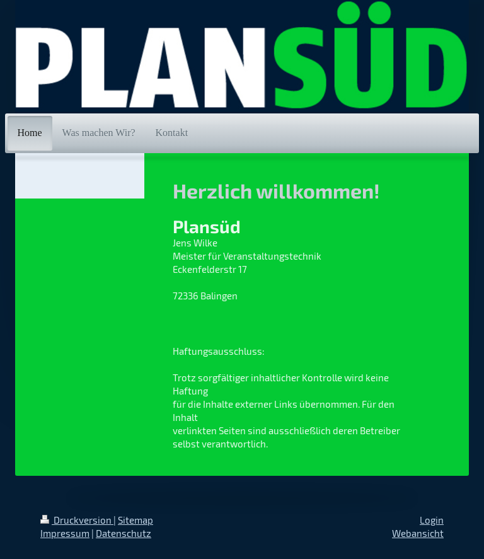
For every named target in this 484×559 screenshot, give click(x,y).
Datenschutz (123, 533)
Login (432, 520)
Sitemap (135, 520)
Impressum (64, 533)
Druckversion (76, 520)
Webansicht (418, 533)
